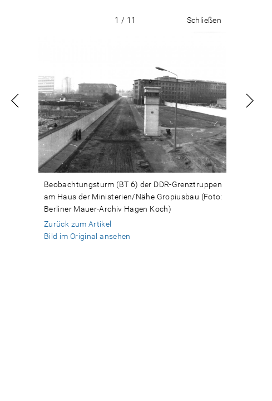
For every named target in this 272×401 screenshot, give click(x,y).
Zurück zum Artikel (78, 223)
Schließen (204, 20)
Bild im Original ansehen (87, 236)
